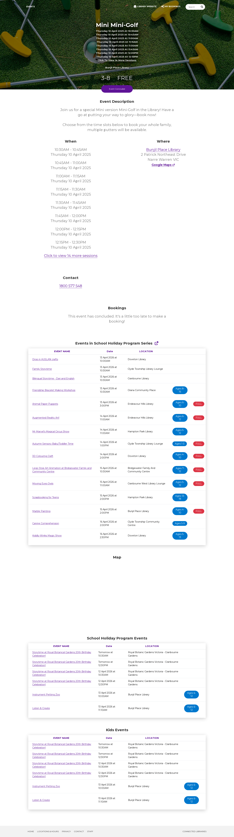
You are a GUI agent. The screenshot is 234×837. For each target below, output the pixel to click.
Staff (90, 831)
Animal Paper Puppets (45, 403)
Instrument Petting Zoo (46, 694)
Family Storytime (42, 368)
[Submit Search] (202, 7)
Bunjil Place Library (163, 149)
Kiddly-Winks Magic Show (47, 535)
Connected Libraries (194, 831)
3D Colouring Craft (42, 456)
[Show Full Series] (156, 343)
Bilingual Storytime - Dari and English (53, 378)
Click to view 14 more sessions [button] (117, 60)
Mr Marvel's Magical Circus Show (50, 431)
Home (31, 831)
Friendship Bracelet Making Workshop (53, 390)
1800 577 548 (70, 286)
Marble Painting (41, 511)
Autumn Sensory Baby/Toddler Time (52, 443)
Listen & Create (41, 708)
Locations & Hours (48, 831)
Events (30, 6)
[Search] (192, 7)
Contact (79, 831)
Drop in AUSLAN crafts (45, 359)
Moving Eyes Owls (42, 483)
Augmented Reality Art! (45, 417)
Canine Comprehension (45, 523)
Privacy (66, 831)
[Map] (117, 594)
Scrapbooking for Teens (45, 497)
